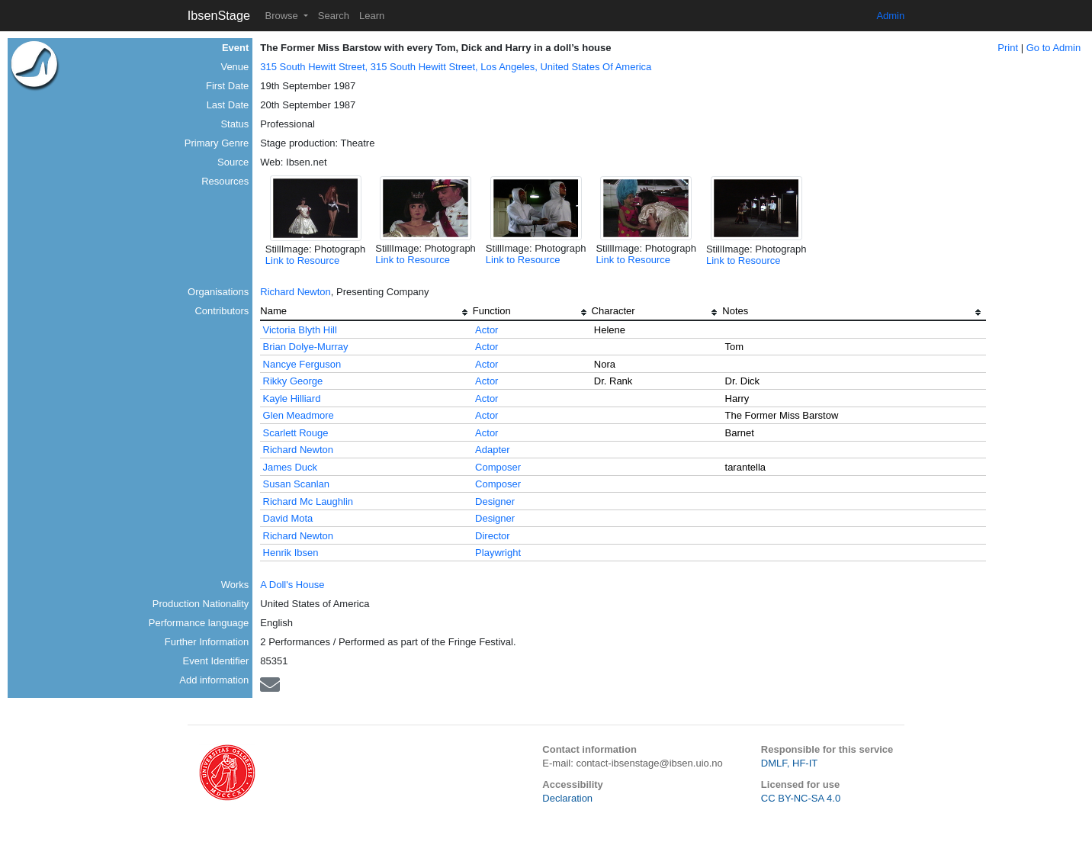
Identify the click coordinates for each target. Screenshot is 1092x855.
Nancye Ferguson (302, 364)
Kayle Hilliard (292, 398)
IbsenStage (219, 15)
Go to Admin (1053, 47)
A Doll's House (292, 584)
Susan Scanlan (296, 484)
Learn (371, 15)
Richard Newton (295, 291)
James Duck (290, 467)
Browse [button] (282, 15)
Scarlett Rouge (296, 433)
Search (333, 15)
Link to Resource (302, 260)
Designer (495, 501)
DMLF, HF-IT (789, 763)
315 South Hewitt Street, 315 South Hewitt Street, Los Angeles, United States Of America (455, 66)
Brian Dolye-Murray (305, 346)
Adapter (492, 449)
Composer (498, 467)
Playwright (498, 552)
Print (1007, 47)
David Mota (288, 518)
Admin (890, 15)
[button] (315, 208)
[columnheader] (366, 312)
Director (492, 536)
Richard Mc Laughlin (308, 501)
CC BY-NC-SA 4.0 (800, 798)
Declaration (567, 798)
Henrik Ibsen (291, 552)
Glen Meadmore (298, 415)
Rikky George (293, 381)
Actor (486, 330)
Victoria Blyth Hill (300, 330)
